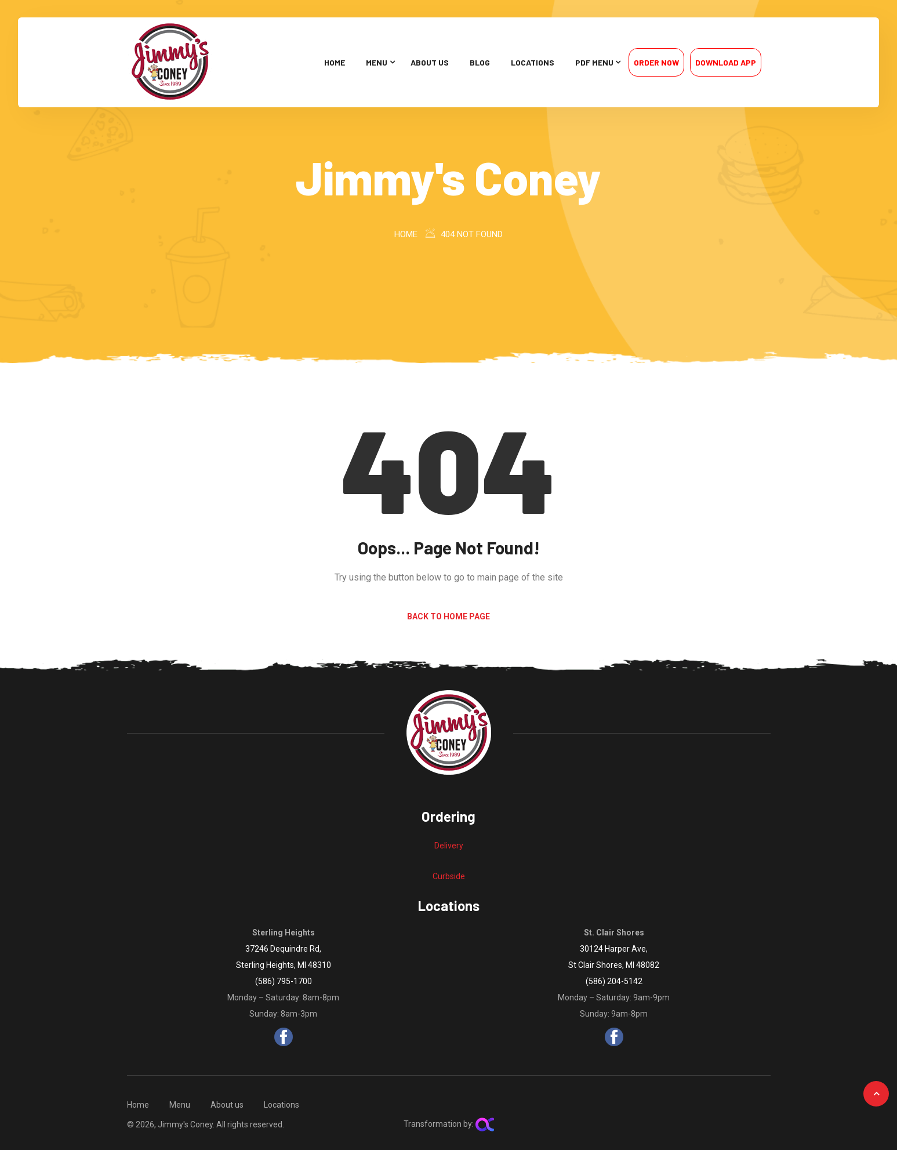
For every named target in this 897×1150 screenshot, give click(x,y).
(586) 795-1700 (283, 981)
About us (430, 62)
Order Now (656, 62)
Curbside (449, 876)
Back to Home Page (448, 616)
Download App (725, 62)
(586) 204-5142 (614, 981)
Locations (532, 62)
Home (334, 62)
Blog (480, 62)
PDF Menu (594, 62)
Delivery (448, 845)
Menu (376, 62)
